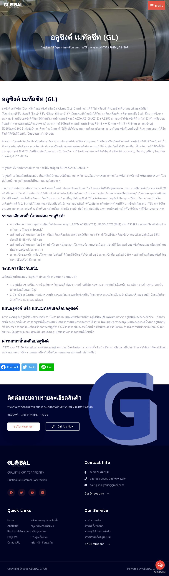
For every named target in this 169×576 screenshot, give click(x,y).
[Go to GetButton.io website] (160, 572)
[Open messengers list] (160, 565)
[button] (23, 426)
